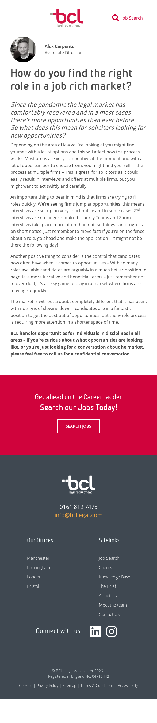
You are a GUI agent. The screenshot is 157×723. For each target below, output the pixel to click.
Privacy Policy (47, 685)
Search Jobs (78, 426)
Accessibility (128, 685)
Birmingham (38, 567)
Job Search (109, 558)
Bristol (33, 586)
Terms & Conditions (97, 685)
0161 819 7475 (79, 506)
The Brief (107, 586)
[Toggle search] (129, 17)
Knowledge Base (114, 577)
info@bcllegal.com (79, 515)
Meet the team (113, 605)
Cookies (25, 685)
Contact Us (109, 614)
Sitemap (69, 685)
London (34, 577)
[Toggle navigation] (18, 18)
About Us (108, 596)
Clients (105, 567)
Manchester (38, 558)
